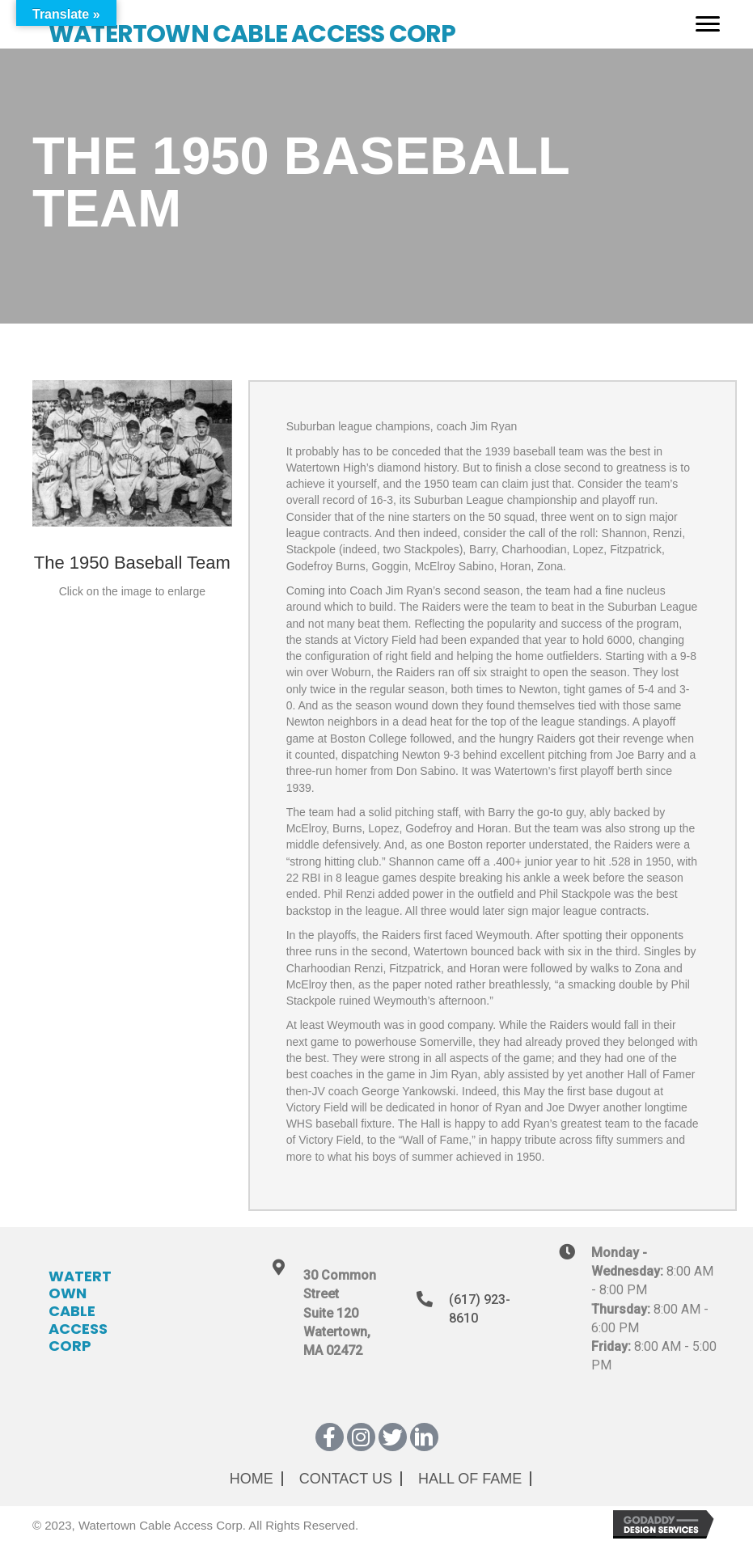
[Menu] (707, 24)
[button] (329, 1437)
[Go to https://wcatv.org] (347, 24)
